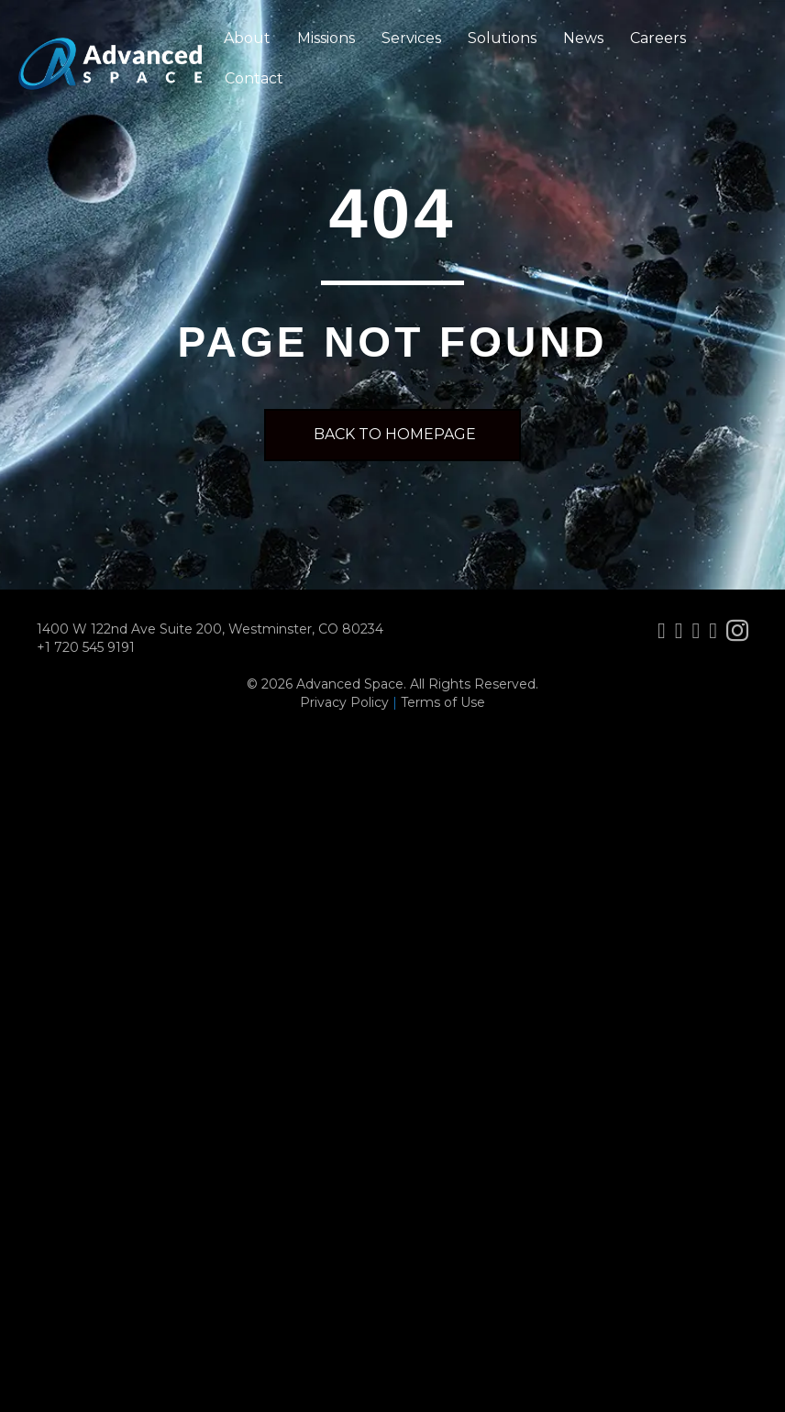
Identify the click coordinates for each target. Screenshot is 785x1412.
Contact (254, 78)
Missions (326, 38)
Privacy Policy (344, 702)
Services (411, 38)
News (583, 38)
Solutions (502, 38)
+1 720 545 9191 (86, 647)
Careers (658, 38)
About (247, 38)
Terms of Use (443, 702)
